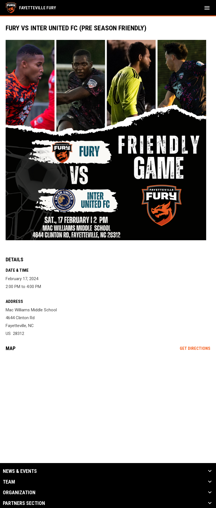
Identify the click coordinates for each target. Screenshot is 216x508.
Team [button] (9, 481)
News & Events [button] (20, 471)
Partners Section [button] (24, 503)
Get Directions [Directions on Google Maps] (195, 348)
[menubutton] (207, 7)
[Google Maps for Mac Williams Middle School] (108, 399)
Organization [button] (19, 492)
